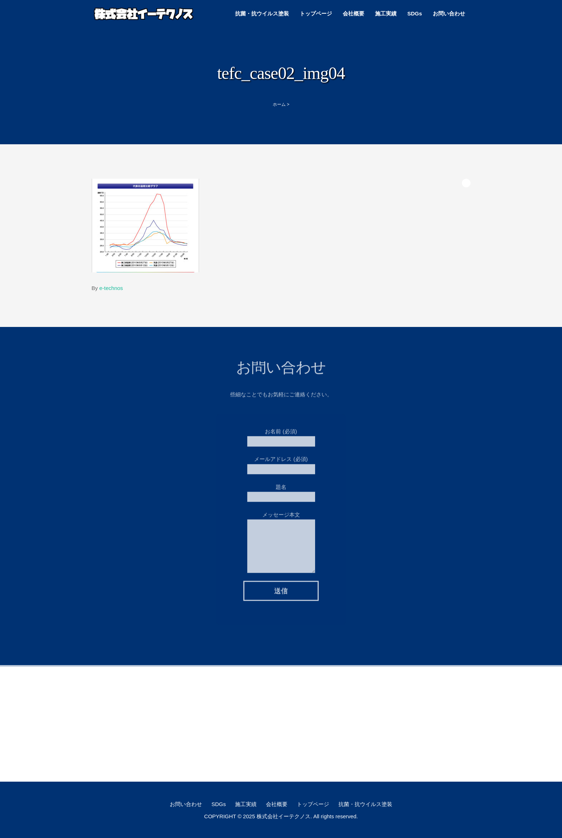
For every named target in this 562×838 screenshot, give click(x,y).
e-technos (111, 288)
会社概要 (353, 13)
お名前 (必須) (281, 434)
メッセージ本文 (281, 528)
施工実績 (386, 13)
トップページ (316, 13)
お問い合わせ (449, 13)
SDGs (414, 13)
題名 (281, 489)
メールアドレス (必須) (281, 462)
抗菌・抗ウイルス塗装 (262, 13)
